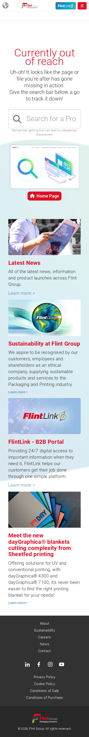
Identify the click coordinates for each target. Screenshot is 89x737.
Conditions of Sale (44, 691)
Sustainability (44, 630)
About (44, 623)
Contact (44, 651)
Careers (44, 637)
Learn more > (21, 293)
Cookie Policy (44, 684)
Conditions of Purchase (44, 698)
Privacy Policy (45, 677)
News (44, 644)
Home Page (44, 195)
